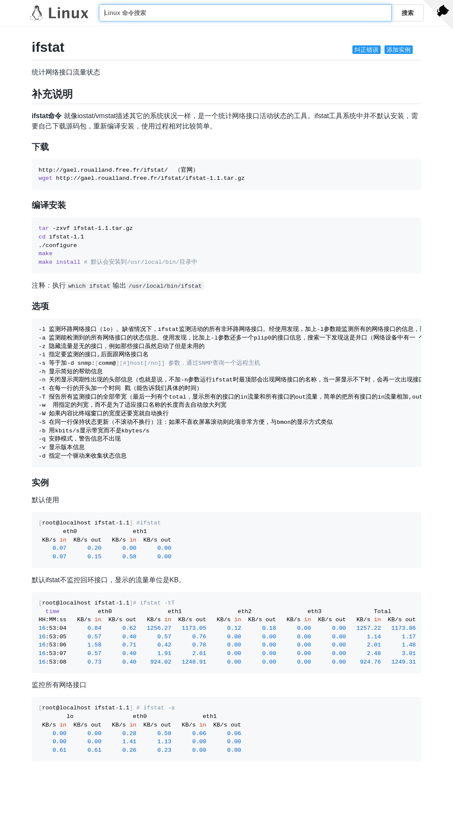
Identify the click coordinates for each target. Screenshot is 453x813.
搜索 (408, 12)
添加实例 (399, 49)
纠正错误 (366, 49)
